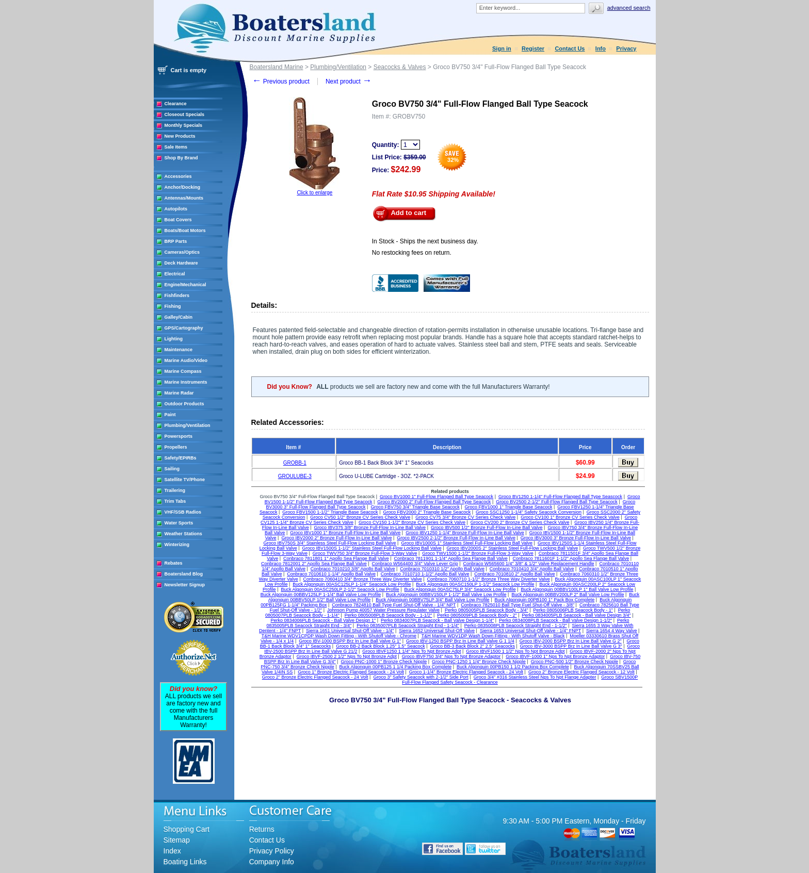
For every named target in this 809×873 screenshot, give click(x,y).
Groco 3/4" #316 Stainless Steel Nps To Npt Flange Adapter (535, 677)
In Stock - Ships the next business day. (425, 241)
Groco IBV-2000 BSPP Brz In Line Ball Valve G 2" (571, 641)
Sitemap (177, 840)
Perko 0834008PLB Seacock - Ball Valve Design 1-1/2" (555, 620)
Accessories (178, 176)
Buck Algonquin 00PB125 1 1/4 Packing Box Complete (395, 666)
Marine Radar (179, 393)
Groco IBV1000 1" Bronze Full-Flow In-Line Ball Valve (345, 532)
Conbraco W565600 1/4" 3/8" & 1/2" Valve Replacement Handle (528, 563)
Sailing (172, 468)
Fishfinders (177, 295)
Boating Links (185, 862)
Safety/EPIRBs (181, 457)
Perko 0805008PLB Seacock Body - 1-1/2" (388, 615)
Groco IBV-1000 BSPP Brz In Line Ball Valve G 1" (350, 641)
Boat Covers (178, 219)
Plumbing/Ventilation (188, 425)
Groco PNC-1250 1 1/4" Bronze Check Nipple (479, 661)
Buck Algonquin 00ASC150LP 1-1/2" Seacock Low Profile (475, 584)
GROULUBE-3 (295, 476)
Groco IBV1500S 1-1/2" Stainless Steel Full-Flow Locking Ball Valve (372, 548)
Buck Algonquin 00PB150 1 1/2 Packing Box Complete (513, 666)
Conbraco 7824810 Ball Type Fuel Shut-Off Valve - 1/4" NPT (394, 604)
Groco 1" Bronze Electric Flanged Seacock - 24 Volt (351, 671)
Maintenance (179, 349)
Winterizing (177, 544)
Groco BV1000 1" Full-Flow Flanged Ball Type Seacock (436, 496)
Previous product (281, 81)
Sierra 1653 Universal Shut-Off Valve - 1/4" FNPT (530, 630)
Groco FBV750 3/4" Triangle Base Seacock (414, 506)
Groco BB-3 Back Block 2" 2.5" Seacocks (472, 646)
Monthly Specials (184, 125)
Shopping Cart (187, 829)
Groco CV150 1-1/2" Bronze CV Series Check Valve (412, 522)
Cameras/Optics (182, 252)
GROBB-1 (294, 463)
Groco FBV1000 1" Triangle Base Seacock (509, 506)
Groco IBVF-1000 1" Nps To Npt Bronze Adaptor (555, 656)
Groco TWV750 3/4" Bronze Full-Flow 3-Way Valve (365, 553)
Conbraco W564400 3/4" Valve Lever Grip (415, 563)
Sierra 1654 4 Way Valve (611, 630)
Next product (348, 81)
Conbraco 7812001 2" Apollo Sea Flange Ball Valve (314, 563)
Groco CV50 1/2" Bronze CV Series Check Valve (360, 517)
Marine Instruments (186, 382)
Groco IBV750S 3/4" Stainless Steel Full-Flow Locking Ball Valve (329, 543)
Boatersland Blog (184, 573)
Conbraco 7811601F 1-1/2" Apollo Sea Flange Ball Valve (571, 558)
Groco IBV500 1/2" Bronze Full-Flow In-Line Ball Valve (487, 527)
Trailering (175, 490)
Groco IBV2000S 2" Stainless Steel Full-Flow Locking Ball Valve (512, 548)
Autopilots (176, 208)
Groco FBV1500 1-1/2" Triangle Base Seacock (330, 512)
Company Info (271, 862)
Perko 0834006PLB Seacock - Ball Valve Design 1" (323, 620)
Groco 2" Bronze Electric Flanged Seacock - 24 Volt (315, 677)
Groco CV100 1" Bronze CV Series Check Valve (570, 517)
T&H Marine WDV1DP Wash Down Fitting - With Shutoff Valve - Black (493, 635)
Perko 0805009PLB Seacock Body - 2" (476, 615)
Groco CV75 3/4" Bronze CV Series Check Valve (465, 517)
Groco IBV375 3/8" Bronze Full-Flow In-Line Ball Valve (370, 527)
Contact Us (570, 48)
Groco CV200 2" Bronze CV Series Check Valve (520, 522)
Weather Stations (183, 533)
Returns (261, 829)
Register (533, 48)
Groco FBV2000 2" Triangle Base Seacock (427, 512)
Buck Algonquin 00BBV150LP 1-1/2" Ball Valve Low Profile (446, 594)
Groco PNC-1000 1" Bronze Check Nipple (384, 661)
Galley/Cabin (179, 317)
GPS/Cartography (184, 328)
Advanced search (629, 8)
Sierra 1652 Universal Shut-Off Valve (437, 630)
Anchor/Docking (183, 187)
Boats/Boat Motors (185, 230)
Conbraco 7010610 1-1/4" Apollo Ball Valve (331, 573)
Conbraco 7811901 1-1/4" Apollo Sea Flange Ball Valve (451, 558)
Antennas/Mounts (184, 198)
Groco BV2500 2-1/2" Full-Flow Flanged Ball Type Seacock (557, 501)
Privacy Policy (271, 851)
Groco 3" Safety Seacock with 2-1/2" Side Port (420, 677)
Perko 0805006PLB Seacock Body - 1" (573, 610)
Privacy (626, 48)
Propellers (176, 447)
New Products (180, 136)
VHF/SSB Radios (183, 512)
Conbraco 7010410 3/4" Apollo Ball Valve (532, 568)
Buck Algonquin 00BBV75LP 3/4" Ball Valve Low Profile (433, 599)
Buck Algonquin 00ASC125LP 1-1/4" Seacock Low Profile (352, 584)
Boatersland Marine (276, 67)
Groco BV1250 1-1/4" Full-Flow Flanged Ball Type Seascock (560, 496)
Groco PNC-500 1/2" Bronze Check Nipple (574, 661)
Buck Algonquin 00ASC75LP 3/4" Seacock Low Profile (460, 589)
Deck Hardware (181, 263)
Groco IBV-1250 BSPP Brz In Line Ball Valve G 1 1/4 (460, 641)
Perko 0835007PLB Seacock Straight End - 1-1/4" (408, 625)
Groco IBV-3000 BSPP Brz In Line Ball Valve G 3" (571, 646)
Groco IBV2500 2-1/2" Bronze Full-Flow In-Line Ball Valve (456, 537)
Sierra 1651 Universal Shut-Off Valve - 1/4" (350, 630)
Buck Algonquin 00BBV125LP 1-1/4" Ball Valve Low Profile (321, 594)
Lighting (174, 338)
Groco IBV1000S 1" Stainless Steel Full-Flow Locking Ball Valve (466, 543)
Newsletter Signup (185, 584)
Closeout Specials (185, 114)
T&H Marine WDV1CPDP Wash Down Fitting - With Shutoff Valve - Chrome (339, 635)
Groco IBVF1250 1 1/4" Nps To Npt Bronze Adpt (411, 651)
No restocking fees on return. (411, 252)
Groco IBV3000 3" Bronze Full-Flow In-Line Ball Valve (576, 537)
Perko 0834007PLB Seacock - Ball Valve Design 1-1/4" (437, 620)
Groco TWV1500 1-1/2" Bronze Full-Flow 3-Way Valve (477, 553)
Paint (170, 414)
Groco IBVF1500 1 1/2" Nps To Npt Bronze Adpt (515, 651)
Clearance (176, 103)
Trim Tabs (175, 501)
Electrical (175, 273)
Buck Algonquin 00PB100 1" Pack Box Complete (544, 599)
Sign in (501, 48)
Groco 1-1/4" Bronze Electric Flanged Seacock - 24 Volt (466, 671)
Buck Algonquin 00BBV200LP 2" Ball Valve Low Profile (567, 594)
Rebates (174, 563)
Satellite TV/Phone (185, 479)
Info (600, 48)
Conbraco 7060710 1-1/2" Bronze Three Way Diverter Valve (488, 579)
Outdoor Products (184, 403)
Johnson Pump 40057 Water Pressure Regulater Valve (383, 610)
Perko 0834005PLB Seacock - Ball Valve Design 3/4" (576, 615)
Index (172, 851)
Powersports (179, 436)
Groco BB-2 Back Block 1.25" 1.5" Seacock (380, 646)
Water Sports (179, 522)
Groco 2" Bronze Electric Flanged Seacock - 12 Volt (581, 671)
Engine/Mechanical (185, 284)
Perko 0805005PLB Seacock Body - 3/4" (486, 610)
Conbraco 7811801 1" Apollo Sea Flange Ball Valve (336, 558)
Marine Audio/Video (186, 360)
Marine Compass (183, 371)
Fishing (173, 306)
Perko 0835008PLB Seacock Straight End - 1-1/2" (515, 625)
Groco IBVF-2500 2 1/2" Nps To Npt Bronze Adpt (347, 656)
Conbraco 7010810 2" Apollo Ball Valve (514, 573)
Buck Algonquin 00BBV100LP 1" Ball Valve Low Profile (577, 589)
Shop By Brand (181, 157)
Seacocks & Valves (400, 67)
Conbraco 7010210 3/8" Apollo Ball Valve (353, 568)
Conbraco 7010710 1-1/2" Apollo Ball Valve (425, 573)
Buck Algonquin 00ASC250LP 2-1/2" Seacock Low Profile (340, 589)
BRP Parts (176, 241)
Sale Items (176, 147)
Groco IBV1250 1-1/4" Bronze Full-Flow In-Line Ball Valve (465, 532)
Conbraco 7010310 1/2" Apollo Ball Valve (442, 568)
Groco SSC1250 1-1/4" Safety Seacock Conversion (528, 512)
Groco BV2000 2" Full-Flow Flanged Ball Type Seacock (434, 501)
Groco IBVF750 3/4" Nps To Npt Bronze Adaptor (451, 656)
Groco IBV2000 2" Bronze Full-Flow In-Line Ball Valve (336, 537)
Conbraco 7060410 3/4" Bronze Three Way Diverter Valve (362, 579)
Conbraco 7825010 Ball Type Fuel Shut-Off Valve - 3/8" (517, 604)
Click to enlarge (314, 192)
